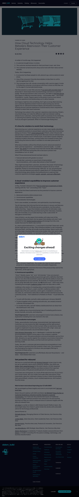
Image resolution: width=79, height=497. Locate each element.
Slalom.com (38, 251)
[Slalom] (22, 236)
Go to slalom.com (39, 259)
